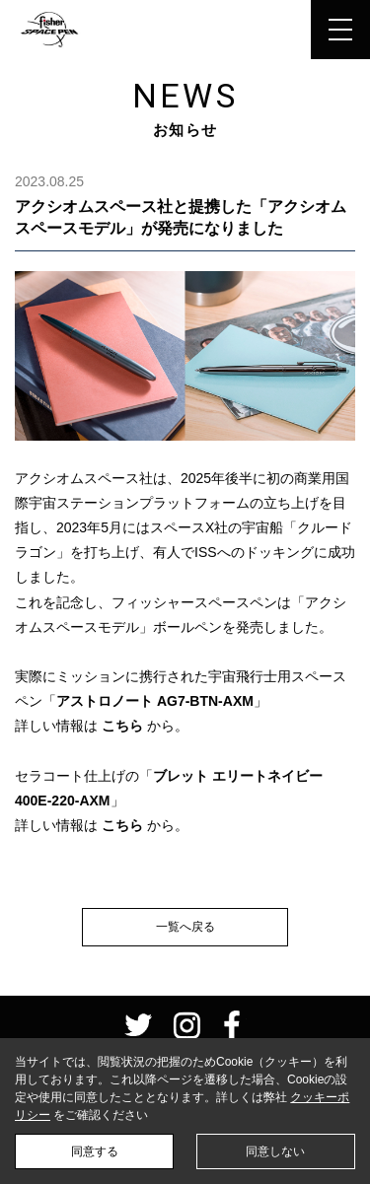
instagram (186, 1025)
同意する (94, 1151)
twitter (138, 1025)
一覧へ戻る (185, 927)
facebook (232, 1025)
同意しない (275, 1151)
